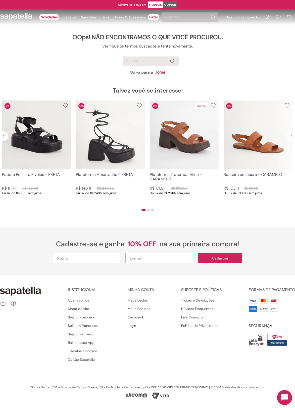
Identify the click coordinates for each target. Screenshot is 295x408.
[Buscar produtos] (213, 17)
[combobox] (191, 17)
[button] (144, 210)
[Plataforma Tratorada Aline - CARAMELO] (184, 153)
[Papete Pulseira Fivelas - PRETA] (36, 153)
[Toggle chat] (284, 397)
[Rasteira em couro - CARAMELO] (258, 153)
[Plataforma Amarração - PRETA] (110, 153)
